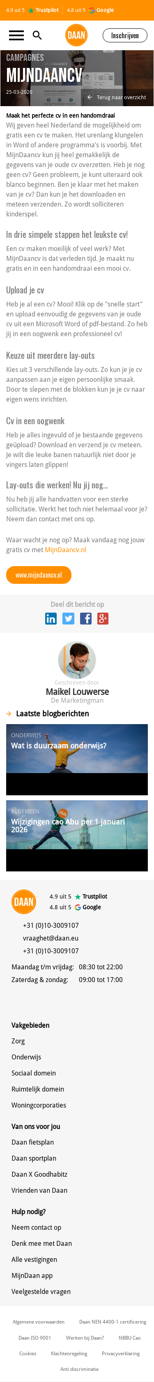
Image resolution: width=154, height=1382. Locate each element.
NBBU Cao (130, 1338)
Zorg (18, 1041)
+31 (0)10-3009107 (51, 925)
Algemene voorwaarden (38, 1322)
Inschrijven (125, 35)
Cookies (27, 1353)
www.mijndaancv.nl (39, 575)
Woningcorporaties (38, 1105)
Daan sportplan (33, 1158)
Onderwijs (26, 1057)
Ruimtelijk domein (37, 1089)
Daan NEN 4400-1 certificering (112, 1322)
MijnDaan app (32, 1276)
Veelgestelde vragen (41, 1292)
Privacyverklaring (121, 1353)
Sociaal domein (33, 1073)
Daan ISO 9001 (34, 1338)
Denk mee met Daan (41, 1243)
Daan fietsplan (32, 1142)
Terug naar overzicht (116, 97)
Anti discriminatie (79, 1369)
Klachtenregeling (69, 1353)
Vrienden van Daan (39, 1190)
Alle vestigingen (34, 1260)
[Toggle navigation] (19, 35)
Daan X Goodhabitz (39, 1174)
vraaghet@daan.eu (50, 938)
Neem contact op (36, 1227)
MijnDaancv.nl (65, 550)
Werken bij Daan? (85, 1338)
